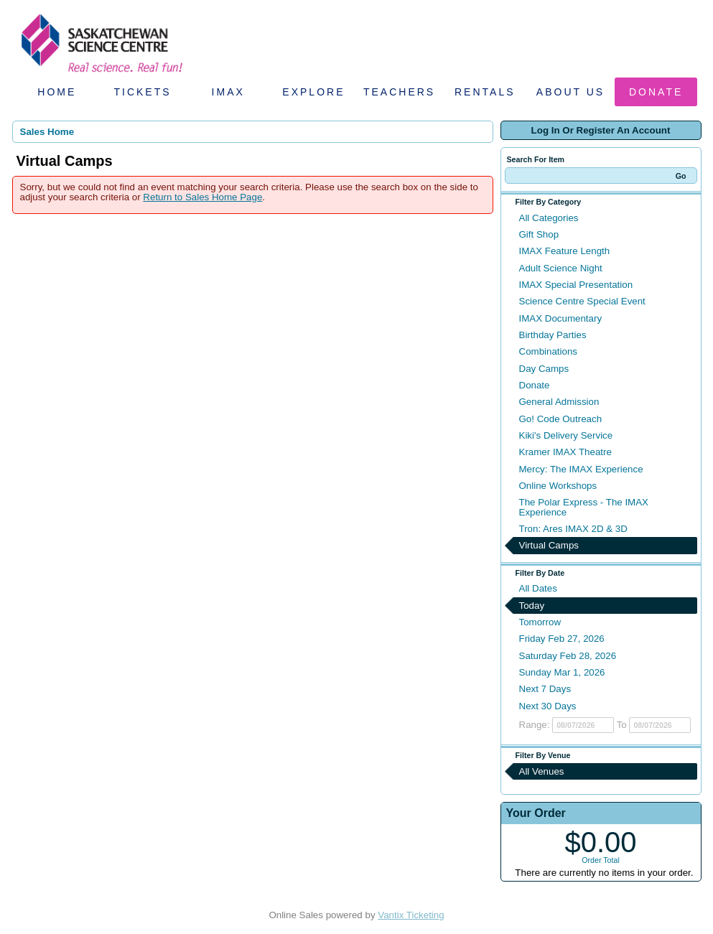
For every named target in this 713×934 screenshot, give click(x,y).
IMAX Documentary (560, 318)
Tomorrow (540, 622)
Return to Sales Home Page (202, 197)
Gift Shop (539, 234)
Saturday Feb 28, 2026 (568, 655)
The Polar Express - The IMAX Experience (584, 507)
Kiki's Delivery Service (566, 435)
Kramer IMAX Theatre (565, 452)
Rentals (485, 92)
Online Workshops (558, 485)
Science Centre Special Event (582, 301)
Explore (313, 92)
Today (532, 605)
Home (56, 92)
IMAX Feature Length (564, 251)
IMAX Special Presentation (576, 284)
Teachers (399, 92)
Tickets (142, 92)
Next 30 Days (548, 706)
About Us (570, 92)
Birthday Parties (553, 335)
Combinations (548, 351)
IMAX (228, 92)
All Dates (538, 588)
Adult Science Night (560, 268)
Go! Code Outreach (560, 419)
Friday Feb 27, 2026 (562, 638)
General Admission (559, 401)
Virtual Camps (549, 545)
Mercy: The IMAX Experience (581, 469)
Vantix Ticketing (411, 915)
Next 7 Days (545, 688)
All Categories (549, 218)
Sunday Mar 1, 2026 (562, 672)
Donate (656, 92)
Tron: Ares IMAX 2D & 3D (573, 528)
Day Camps (544, 368)
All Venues (541, 771)
